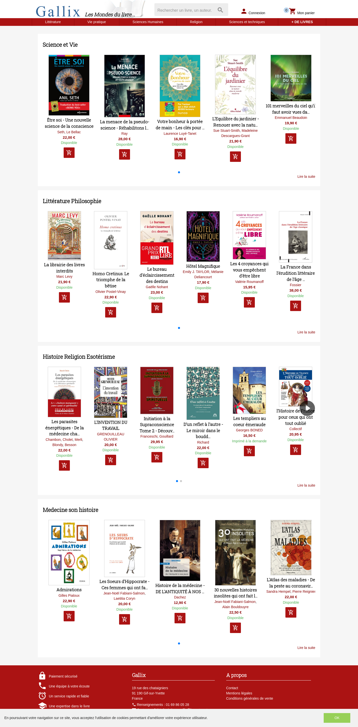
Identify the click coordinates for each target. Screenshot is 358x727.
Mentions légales (239, 693)
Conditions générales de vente (249, 698)
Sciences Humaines (148, 22)
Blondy (57, 445)
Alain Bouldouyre (235, 607)
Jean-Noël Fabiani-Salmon (124, 593)
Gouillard (166, 436)
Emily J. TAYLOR (196, 272)
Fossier (295, 285)
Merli (78, 440)
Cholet (68, 440)
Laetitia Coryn (124, 598)
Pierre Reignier (303, 591)
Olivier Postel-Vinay (110, 292)
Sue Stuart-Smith (226, 131)
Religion (196, 22)
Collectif (295, 429)
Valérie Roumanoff (249, 282)
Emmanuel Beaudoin (291, 118)
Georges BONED (249, 430)
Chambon (53, 440)
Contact (232, 688)
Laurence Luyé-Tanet (180, 134)
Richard (203, 442)
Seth (61, 132)
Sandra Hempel (278, 591)
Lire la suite (306, 177)
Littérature (53, 22)
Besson (70, 445)
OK (336, 718)
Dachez (180, 597)
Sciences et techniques (247, 22)
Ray (124, 134)
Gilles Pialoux (69, 595)
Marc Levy (64, 276)
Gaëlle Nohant (157, 287)
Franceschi (148, 436)
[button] (179, 172)
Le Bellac (73, 132)
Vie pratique (97, 22)
